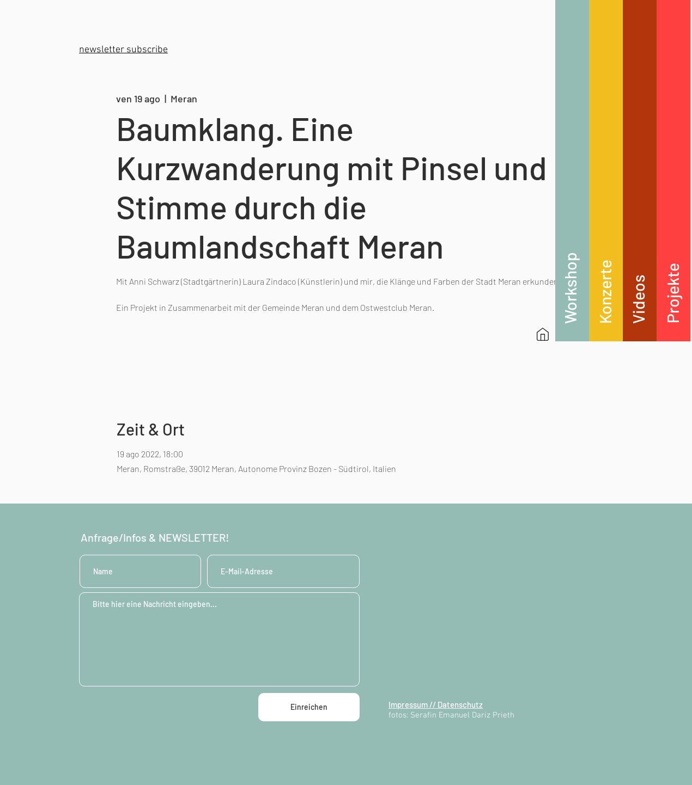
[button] (123, 50)
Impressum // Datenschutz (436, 704)
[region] (572, 170)
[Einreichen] (309, 707)
